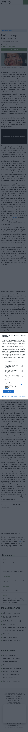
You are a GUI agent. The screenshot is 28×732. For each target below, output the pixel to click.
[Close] (25, 335)
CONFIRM (8, 391)
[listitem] (14, 362)
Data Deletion (5, 396)
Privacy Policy (22, 396)
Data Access (14, 396)
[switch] (22, 366)
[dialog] (14, 366)
